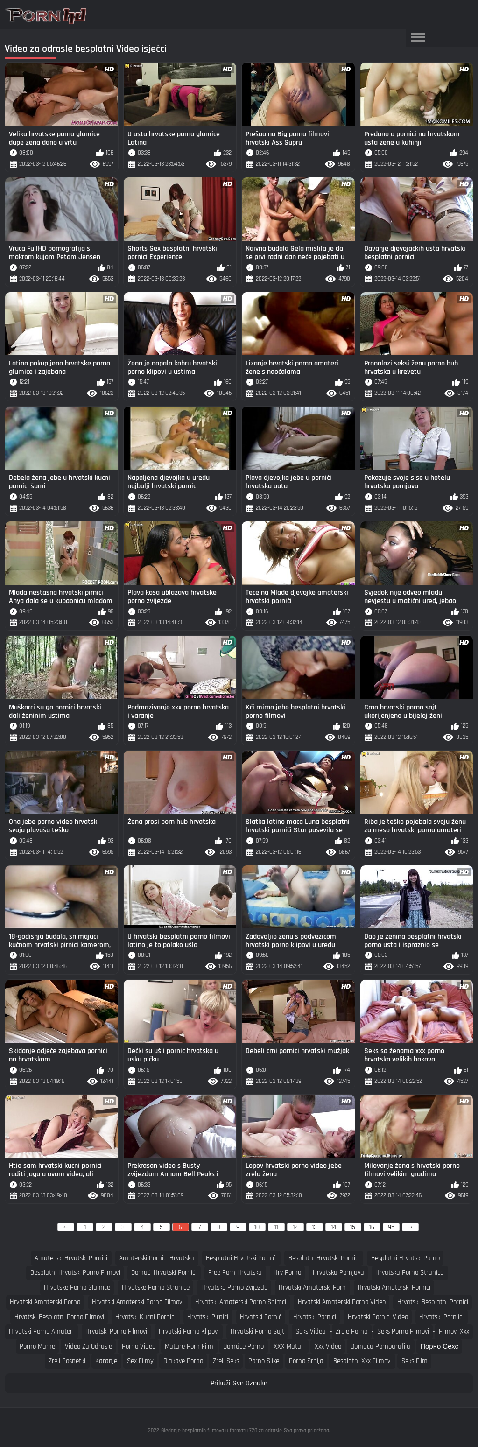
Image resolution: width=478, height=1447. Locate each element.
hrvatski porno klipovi (189, 1331)
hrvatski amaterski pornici (394, 1287)
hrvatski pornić (260, 1317)
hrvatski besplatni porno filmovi (59, 1317)
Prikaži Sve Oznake (239, 1383)
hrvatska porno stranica (409, 1272)
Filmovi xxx (454, 1331)
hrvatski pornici (314, 1317)
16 (371, 1227)
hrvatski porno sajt (257, 1331)
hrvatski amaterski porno (45, 1302)
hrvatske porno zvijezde (234, 1287)
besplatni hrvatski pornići (241, 1258)
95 (391, 1227)
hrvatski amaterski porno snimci (240, 1302)
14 (333, 1227)
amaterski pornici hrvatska (156, 1258)
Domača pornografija (380, 1346)
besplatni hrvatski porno (405, 1258)
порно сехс (439, 1346)
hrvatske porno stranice (156, 1287)
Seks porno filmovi (403, 1331)
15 (352, 1227)
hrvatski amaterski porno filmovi (137, 1302)
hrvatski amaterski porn (312, 1287)
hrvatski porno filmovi (116, 1331)
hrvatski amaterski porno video (342, 1302)
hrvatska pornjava (338, 1272)
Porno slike (263, 1360)
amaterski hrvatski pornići (71, 1258)
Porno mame (37, 1346)
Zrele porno (351, 1331)
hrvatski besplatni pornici (432, 1302)
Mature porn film (189, 1346)
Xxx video (328, 1346)
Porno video (138, 1346)
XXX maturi (289, 1346)
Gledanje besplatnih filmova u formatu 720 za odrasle (221, 1430)
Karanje (106, 1360)
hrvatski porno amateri (41, 1331)
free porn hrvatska (235, 1272)
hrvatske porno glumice (77, 1287)
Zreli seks (226, 1360)
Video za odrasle (88, 1346)
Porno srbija (306, 1360)
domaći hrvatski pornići (164, 1272)
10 (257, 1227)
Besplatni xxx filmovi (362, 1360)
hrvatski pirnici (207, 1317)
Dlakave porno (183, 1360)
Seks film (414, 1360)
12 (295, 1227)
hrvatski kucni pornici (145, 1317)
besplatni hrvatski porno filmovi (75, 1272)
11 (276, 1227)
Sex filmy (140, 1360)
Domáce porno (243, 1346)
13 (314, 1227)
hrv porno (287, 1272)
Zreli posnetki (67, 1360)
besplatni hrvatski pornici (323, 1258)
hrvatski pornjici (441, 1317)
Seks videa (310, 1331)
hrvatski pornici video (378, 1317)
